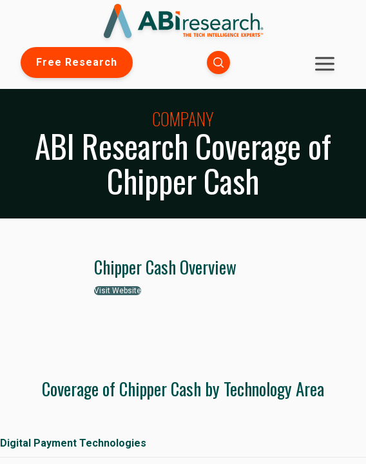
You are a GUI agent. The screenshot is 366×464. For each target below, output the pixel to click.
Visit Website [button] (117, 290)
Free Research (76, 62)
